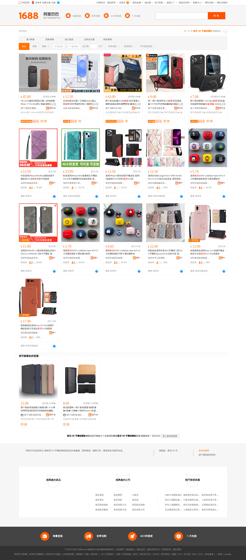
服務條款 (130, 549)
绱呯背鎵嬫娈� (171, 112)
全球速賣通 (68, 554)
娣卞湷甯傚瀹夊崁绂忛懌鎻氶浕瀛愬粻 (76, 415)
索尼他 (135, 500)
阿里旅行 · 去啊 (113, 554)
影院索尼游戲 (138, 505)
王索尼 (135, 495)
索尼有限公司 (120, 505)
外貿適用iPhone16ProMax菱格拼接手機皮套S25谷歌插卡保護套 (37, 177)
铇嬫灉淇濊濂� (70, 419)
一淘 (101, 554)
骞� (52, 108)
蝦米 (135, 554)
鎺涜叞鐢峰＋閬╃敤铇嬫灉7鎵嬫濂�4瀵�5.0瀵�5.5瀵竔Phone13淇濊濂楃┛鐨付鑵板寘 (79, 409)
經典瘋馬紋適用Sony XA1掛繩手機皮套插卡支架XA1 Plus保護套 (207, 252)
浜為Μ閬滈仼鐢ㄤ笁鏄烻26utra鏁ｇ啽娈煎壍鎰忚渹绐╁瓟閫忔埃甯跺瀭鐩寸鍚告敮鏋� (80, 103)
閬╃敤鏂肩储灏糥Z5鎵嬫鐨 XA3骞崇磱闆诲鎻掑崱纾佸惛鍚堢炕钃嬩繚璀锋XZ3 (38, 409)
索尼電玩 (99, 500)
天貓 (86, 554)
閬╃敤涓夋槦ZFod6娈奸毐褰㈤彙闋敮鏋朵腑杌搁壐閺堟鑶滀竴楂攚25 (122, 103)
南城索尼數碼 (101, 509)
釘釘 (201, 554)
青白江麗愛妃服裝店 (174, 500)
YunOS (155, 554)
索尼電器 (99, 495)
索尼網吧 (118, 495)
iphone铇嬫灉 (37, 112)
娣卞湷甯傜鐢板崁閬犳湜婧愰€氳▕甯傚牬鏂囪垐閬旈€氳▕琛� (30, 108)
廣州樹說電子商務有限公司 (214, 495)
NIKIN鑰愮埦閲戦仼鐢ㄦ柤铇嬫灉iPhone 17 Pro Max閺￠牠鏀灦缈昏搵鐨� (38, 103)
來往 (194, 554)
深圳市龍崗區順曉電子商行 (115, 183)
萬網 (174, 554)
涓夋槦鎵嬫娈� (113, 112)
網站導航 (177, 549)
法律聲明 (119, 549)
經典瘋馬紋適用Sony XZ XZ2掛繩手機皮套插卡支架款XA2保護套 (37, 327)
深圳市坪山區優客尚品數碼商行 (157, 258)
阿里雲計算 (145, 554)
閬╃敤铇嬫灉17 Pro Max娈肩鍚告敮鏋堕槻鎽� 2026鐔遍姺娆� (207, 103)
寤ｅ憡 (53, 104)
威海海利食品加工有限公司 (196, 495)
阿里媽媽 (126, 554)
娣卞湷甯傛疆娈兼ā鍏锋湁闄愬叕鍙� (157, 108)
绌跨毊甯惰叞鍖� (87, 419)
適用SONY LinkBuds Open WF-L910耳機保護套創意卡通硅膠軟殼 (207, 177)
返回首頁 (156, 436)
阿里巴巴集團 (20, 554)
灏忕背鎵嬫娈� (155, 112)
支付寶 (187, 554)
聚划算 (94, 554)
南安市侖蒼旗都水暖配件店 (196, 505)
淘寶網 (79, 554)
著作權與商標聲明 (104, 549)
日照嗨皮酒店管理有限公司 (214, 505)
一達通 (219, 554)
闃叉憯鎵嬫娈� (198, 112)
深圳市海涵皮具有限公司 (30, 183)
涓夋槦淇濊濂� (129, 112)
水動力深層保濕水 (173, 495)
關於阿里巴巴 (153, 549)
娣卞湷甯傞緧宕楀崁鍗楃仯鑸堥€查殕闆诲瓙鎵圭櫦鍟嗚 (33, 415)
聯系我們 (166, 549)
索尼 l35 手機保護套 (177, 450)
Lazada (227, 554)
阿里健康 (209, 554)
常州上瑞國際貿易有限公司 (177, 505)
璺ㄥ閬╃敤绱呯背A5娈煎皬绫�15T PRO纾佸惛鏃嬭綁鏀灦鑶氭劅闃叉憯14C (165, 103)
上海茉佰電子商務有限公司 (214, 500)
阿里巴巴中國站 (53, 554)
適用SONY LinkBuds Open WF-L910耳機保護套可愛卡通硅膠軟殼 (122, 252)
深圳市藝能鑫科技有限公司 (157, 183)
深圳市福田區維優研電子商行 (200, 183)
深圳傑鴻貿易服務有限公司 (200, 258)
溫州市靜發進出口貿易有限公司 (216, 509)
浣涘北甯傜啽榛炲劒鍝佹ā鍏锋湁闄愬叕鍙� (72, 108)
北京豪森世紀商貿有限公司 (177, 509)
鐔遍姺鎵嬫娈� (214, 112)
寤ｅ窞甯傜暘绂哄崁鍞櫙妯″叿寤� (200, 108)
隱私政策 (141, 549)
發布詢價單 (204, 450)
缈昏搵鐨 (49, 112)
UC (179, 554)
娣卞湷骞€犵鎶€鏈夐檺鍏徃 (115, 108)
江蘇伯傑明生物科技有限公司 (197, 500)
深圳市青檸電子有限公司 (72, 183)
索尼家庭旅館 (101, 505)
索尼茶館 (118, 500)
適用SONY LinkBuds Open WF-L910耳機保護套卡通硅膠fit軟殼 (80, 252)
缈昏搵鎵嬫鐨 (43, 419)
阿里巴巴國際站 (36, 554)
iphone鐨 (26, 112)
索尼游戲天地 (120, 509)
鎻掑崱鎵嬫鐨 (28, 419)
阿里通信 (165, 554)
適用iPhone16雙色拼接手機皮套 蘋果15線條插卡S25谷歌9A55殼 (122, 177)
